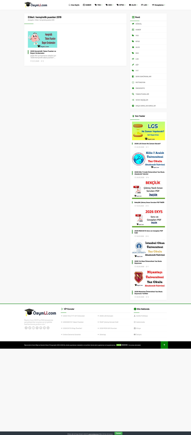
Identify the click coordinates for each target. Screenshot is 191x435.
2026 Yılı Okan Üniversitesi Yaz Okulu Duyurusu (148, 262)
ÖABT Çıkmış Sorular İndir (109, 322)
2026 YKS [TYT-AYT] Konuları (74, 316)
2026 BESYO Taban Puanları (73, 322)
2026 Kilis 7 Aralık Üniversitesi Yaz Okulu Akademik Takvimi (149, 173)
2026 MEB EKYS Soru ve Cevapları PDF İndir (148, 232)
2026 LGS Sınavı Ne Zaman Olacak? (147, 144)
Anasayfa (31, 20)
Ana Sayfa (74, 5)
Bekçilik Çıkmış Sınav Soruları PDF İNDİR (149, 202)
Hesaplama (158, 5)
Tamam (118, 433)
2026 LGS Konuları (106, 316)
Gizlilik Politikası (142, 316)
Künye (138, 328)
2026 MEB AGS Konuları (108, 328)
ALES (133, 5)
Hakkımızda (140, 322)
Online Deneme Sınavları (72, 334)
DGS (109, 5)
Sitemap (103, 334)
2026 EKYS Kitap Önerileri (72, 328)
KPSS (121, 5)
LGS (144, 5)
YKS (98, 5)
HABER (87, 5)
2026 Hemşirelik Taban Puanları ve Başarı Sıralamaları (43, 52)
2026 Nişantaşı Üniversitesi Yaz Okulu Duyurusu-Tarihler (148, 292)
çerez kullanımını (93, 434)
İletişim (139, 334)
